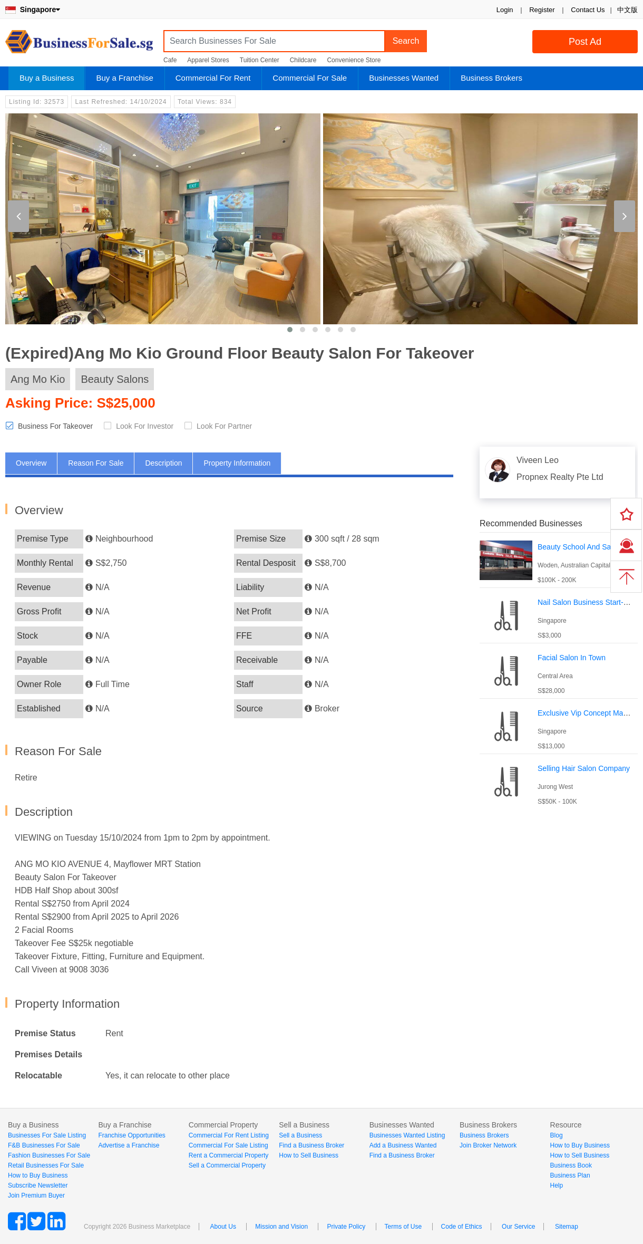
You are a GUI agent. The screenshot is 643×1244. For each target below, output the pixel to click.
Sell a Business (300, 1135)
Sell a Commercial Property (227, 1165)
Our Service (518, 1226)
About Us (223, 1226)
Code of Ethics (461, 1226)
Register (541, 10)
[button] (290, 329)
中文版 (627, 10)
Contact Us (588, 10)
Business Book (571, 1165)
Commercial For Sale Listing (228, 1145)
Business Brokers (491, 77)
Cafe (170, 60)
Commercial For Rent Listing (229, 1135)
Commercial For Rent (213, 77)
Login (504, 10)
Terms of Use (403, 1226)
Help (556, 1185)
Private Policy (346, 1226)
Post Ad (585, 41)
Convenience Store (354, 60)
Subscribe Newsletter (37, 1185)
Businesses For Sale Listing (47, 1135)
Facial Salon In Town (572, 657)
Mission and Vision (281, 1226)
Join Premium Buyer (36, 1195)
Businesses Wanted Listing (407, 1135)
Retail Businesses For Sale (46, 1165)
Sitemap (566, 1226)
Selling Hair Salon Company (584, 768)
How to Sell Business (308, 1155)
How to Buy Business (37, 1175)
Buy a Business (47, 77)
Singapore (32, 9)
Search (406, 40)
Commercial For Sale (309, 77)
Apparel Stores (208, 60)
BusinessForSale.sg (79, 45)
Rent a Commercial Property (228, 1155)
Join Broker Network (488, 1145)
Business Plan (570, 1175)
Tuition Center (259, 60)
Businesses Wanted (404, 77)
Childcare (303, 60)
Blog (556, 1135)
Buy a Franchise (124, 77)
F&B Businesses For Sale (44, 1145)
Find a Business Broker (311, 1145)
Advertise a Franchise (128, 1145)
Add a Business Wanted (403, 1145)
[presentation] (18, 216)
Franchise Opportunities (131, 1135)
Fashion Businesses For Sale (49, 1155)
